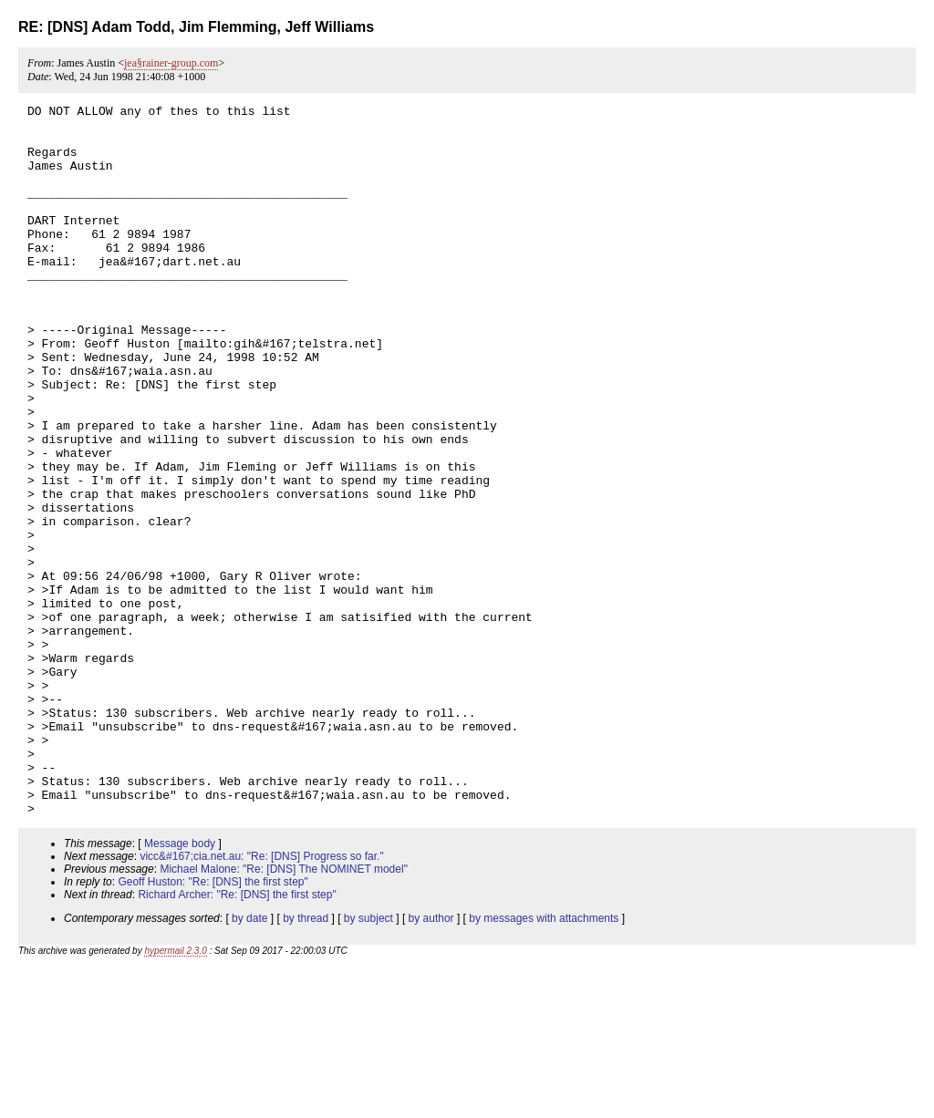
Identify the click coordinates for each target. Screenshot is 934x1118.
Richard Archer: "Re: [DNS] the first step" (237, 1036)
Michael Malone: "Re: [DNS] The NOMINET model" (284, 1011)
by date (249, 1060)
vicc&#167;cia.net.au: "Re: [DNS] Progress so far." (261, 998)
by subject (368, 1060)
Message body (179, 985)
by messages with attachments (543, 1060)
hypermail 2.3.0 (175, 1093)
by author (431, 1060)
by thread (305, 1060)
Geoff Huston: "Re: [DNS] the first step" (212, 1024)
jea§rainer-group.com (171, 63)
